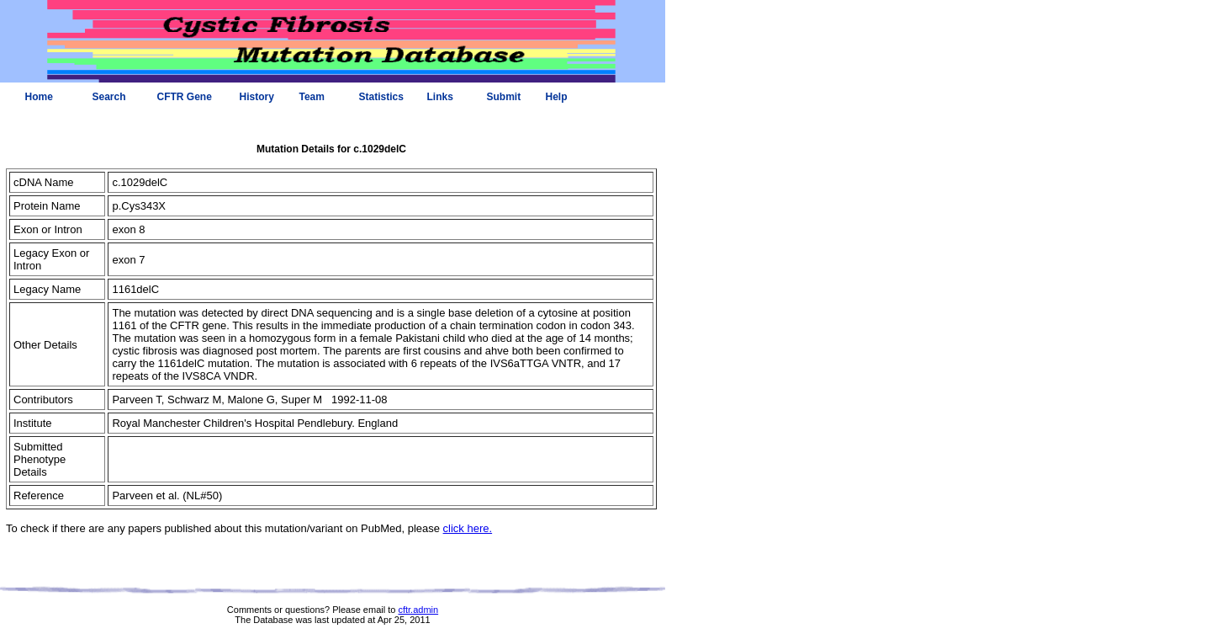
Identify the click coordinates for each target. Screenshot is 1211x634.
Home (39, 97)
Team (312, 97)
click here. (468, 528)
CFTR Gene (184, 97)
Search (109, 97)
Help (557, 97)
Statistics (381, 97)
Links (440, 97)
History (257, 97)
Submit (504, 97)
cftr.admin (418, 610)
